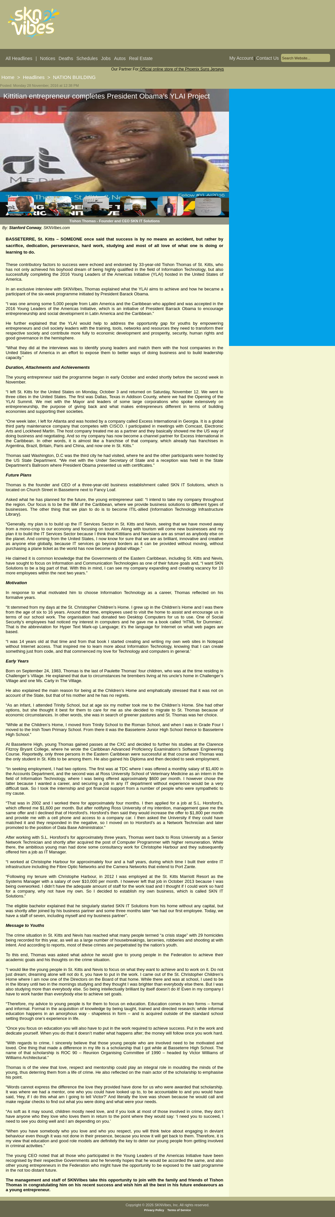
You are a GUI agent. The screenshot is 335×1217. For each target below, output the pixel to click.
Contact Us (267, 58)
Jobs (106, 58)
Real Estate (140, 58)
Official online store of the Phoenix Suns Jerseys (181, 69)
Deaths (66, 58)
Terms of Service (179, 1210)
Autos (120, 58)
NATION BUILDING (74, 77)
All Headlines (19, 58)
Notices (47, 58)
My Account (241, 58)
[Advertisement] (282, 153)
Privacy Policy (154, 1210)
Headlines (34, 77)
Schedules (86, 58)
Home (7, 77)
